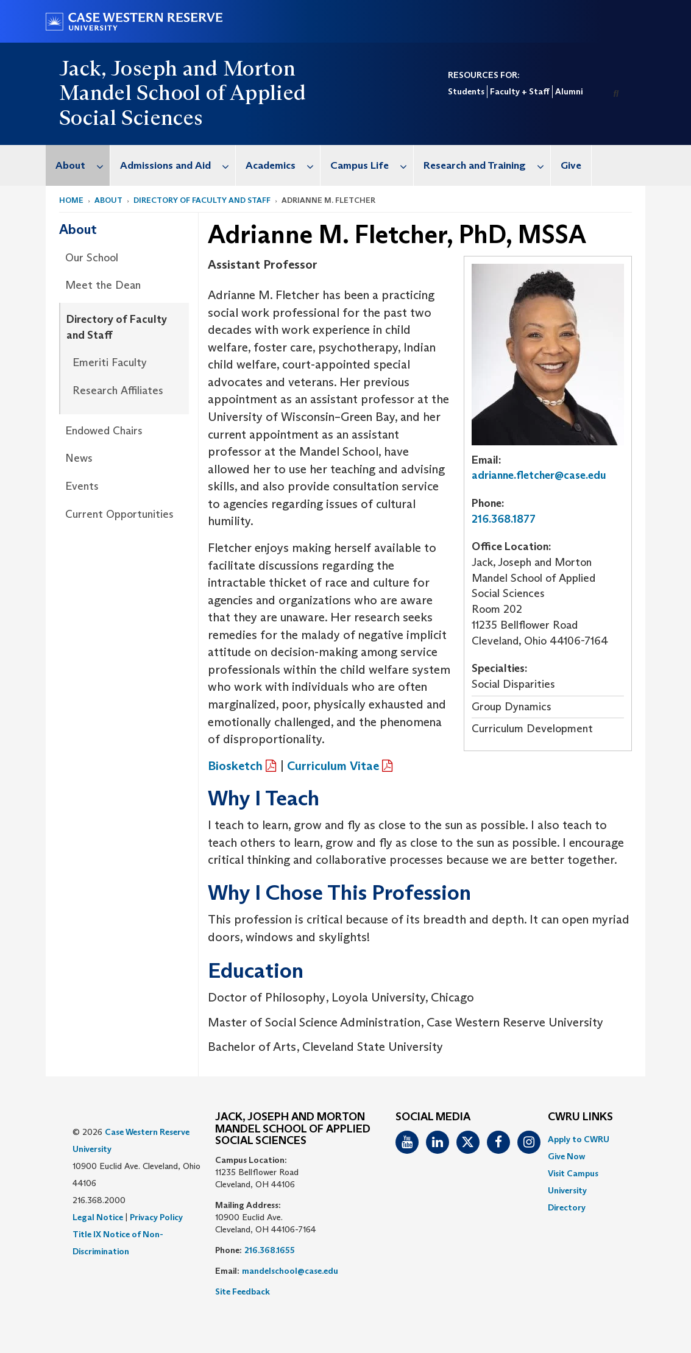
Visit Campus (573, 1173)
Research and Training (486, 165)
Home (71, 200)
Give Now (566, 1156)
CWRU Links (580, 1117)
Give (571, 165)
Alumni (569, 91)
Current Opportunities (119, 514)
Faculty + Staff (520, 91)
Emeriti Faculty (110, 362)
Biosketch (235, 765)
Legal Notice (98, 1217)
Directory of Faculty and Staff (202, 200)
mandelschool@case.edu (290, 1270)
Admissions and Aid (177, 165)
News (79, 458)
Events (82, 486)
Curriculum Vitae (333, 765)
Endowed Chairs (104, 430)
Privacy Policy (156, 1217)
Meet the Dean (103, 285)
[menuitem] (78, 165)
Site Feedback (242, 1291)
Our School (91, 257)
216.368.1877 (504, 519)
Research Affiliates (118, 390)
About (82, 165)
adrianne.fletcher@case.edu (539, 475)
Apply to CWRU (578, 1139)
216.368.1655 (269, 1250)
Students (466, 91)
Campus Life (371, 165)
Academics (283, 165)
